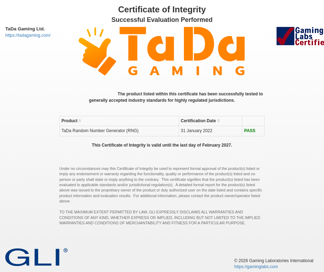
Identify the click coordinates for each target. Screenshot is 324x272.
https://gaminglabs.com (256, 266)
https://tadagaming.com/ (28, 35)
